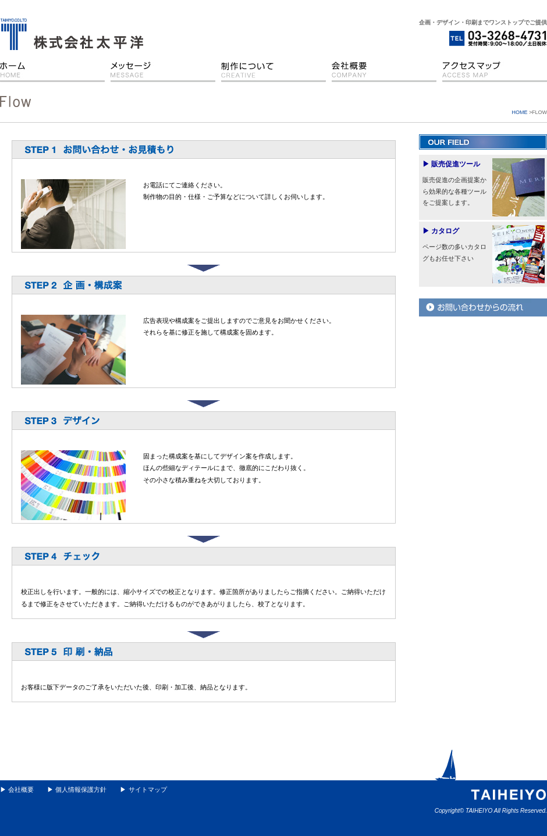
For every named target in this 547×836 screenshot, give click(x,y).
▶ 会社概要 (17, 789)
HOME (520, 112)
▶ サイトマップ (143, 789)
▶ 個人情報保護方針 (76, 789)
